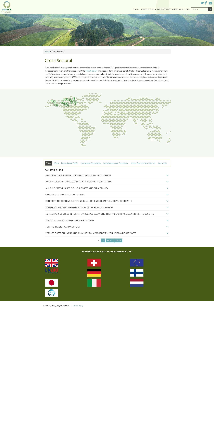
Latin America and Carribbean (115, 163)
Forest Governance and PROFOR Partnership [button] (69, 220)
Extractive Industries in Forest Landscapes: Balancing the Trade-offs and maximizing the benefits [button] (99, 213)
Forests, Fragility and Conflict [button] (62, 226)
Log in (196, 2)
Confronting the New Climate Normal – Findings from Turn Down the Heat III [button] (88, 201)
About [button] (136, 9)
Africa (56, 163)
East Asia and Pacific (69, 163)
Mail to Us (210, 3)
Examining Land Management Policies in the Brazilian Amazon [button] (79, 207)
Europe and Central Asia (90, 163)
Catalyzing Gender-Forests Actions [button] (65, 194)
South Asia (162, 163)
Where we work (164, 9)
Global (48, 163)
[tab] (107, 175)
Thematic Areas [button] (148, 9)
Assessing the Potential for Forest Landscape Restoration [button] (78, 175)
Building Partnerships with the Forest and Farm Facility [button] (76, 188)
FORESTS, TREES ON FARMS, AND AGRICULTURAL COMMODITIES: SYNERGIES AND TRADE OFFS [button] (90, 233)
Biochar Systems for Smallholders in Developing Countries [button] (78, 181)
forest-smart (91, 71)
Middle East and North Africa (143, 163)
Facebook (207, 3)
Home (47, 51)
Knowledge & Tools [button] (181, 9)
